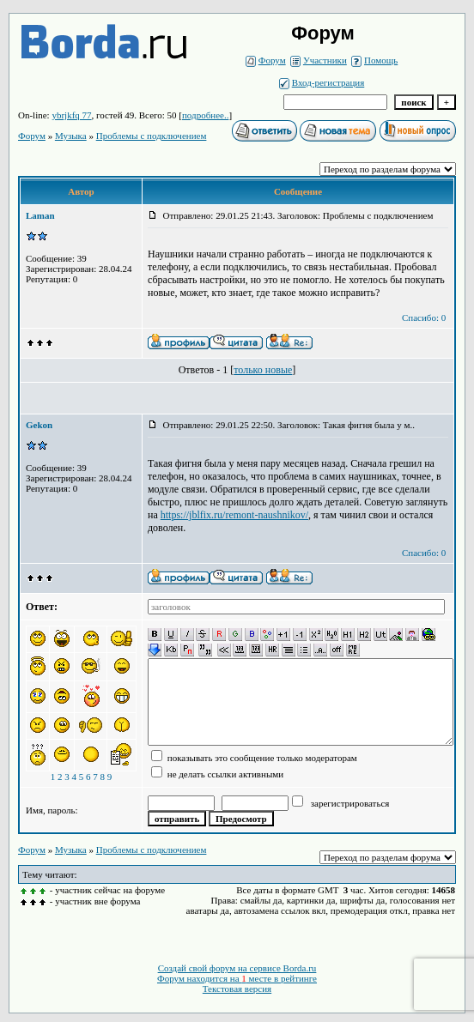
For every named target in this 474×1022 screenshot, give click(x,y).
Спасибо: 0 (424, 317)
